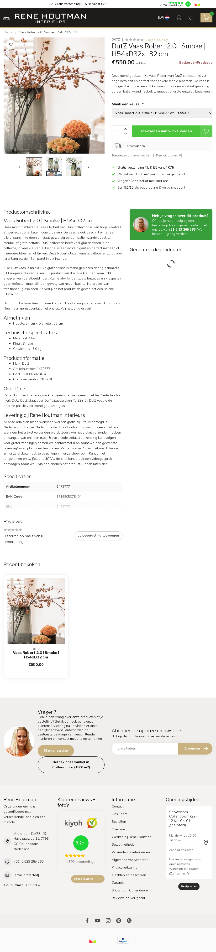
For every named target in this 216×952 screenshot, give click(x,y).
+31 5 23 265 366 (182, 229)
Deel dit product (169, 155)
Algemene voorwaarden (130, 860)
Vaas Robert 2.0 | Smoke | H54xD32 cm (36, 655)
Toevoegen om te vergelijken (131, 155)
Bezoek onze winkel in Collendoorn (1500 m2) (71, 765)
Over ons (119, 829)
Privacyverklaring (124, 867)
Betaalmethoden (124, 844)
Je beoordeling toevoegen (98, 535)
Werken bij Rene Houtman (131, 837)
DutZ (116, 39)
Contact (117, 806)
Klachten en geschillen (129, 875)
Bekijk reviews (87, 879)
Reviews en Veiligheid (128, 898)
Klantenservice (56, 750)
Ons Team (119, 814)
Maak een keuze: (127, 104)
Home (8, 32)
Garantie (118, 882)
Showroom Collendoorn (130, 890)
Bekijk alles (189, 886)
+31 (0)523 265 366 (28, 861)
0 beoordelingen (157, 40)
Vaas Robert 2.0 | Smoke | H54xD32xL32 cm (50, 32)
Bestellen (119, 821)
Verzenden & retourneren (131, 852)
